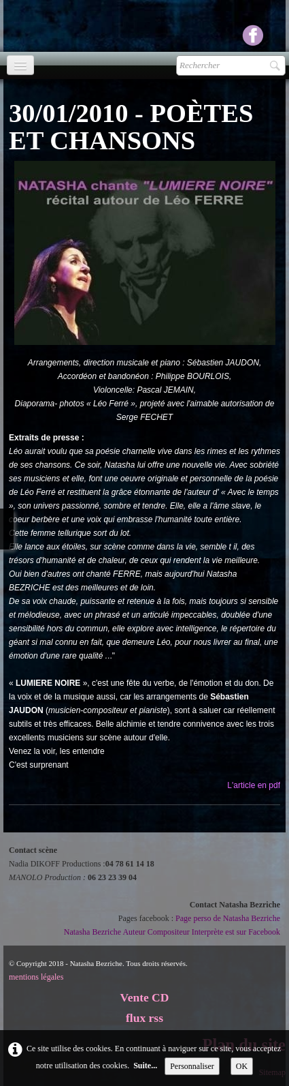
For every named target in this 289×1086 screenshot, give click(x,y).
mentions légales (36, 977)
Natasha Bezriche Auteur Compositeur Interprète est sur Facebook (172, 932)
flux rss (144, 1018)
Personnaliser (192, 1066)
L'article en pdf (253, 785)
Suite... (145, 1065)
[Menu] (20, 65)
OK (242, 1066)
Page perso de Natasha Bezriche (227, 918)
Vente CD (144, 997)
